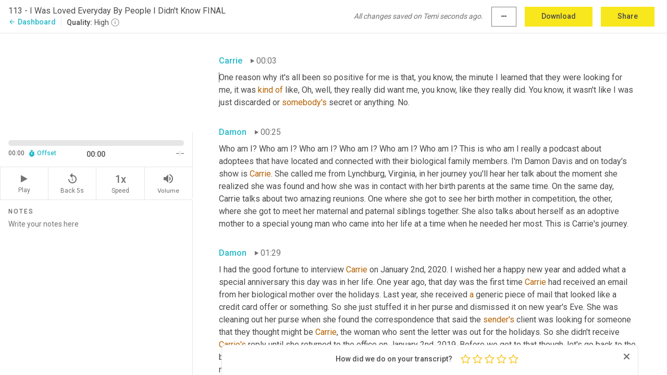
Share (627, 16)
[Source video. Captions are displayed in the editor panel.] (96, 81)
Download (558, 16)
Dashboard (32, 22)
